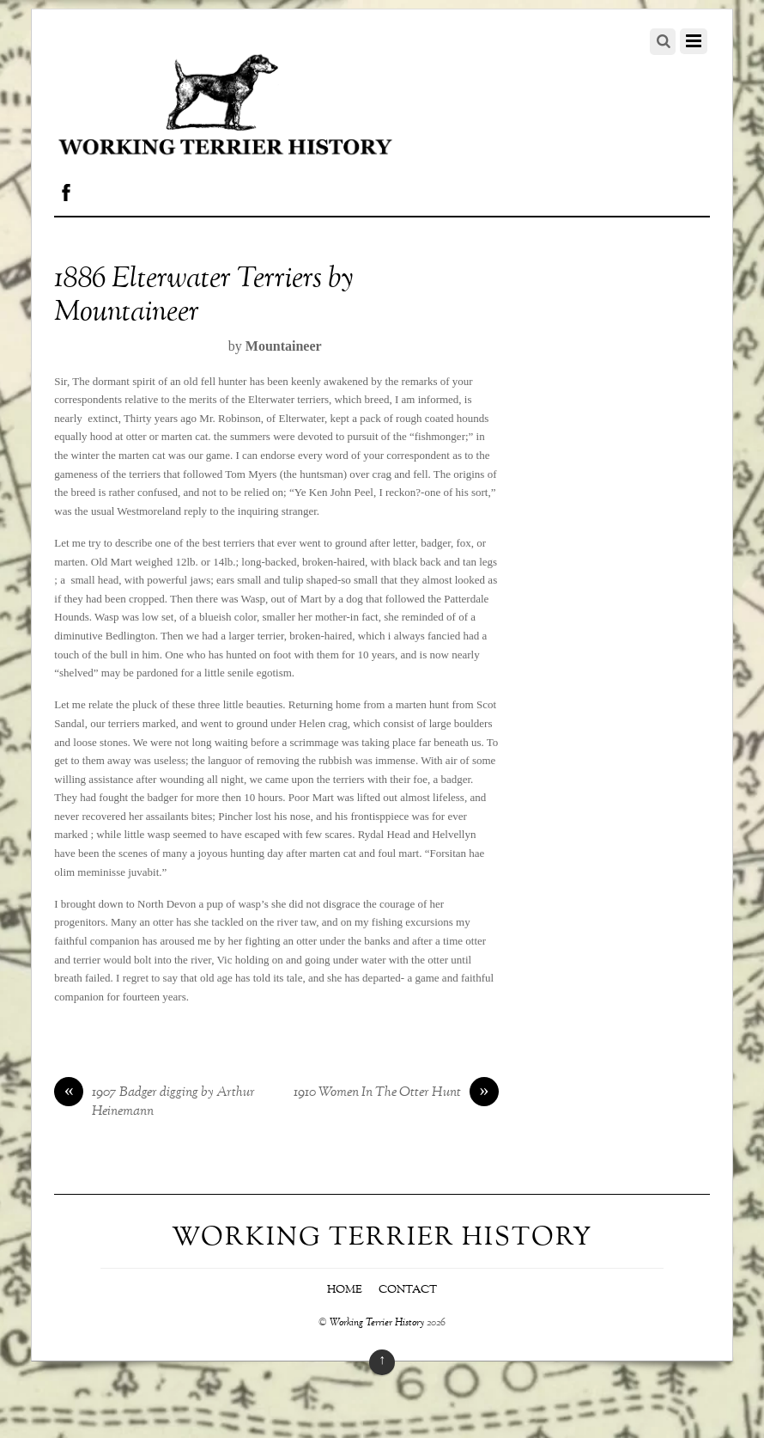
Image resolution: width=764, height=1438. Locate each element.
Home (344, 1290)
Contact (408, 1290)
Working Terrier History (377, 1323)
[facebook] (66, 189)
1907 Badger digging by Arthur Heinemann (154, 1103)
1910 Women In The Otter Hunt (396, 1093)
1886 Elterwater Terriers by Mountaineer (203, 296)
